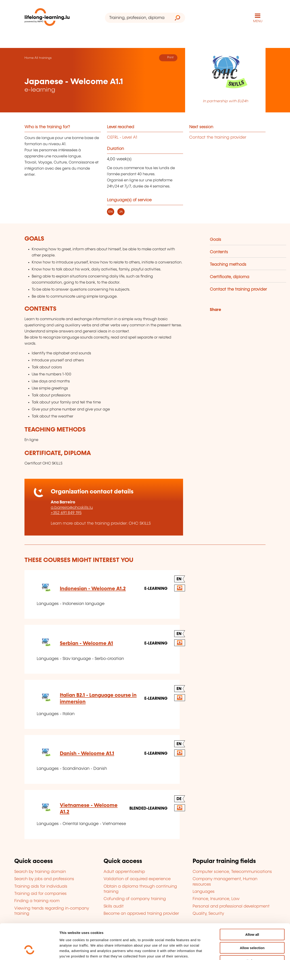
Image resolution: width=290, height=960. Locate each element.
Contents (219, 252)
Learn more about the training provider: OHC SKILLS (101, 523)
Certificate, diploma (229, 277)
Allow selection (252, 918)
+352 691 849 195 (66, 513)
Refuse (252, 931)
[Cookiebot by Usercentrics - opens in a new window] (29, 951)
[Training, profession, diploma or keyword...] (137, 18)
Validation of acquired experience (137, 879)
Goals (215, 240)
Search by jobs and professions (44, 879)
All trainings (43, 57)
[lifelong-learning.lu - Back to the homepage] (47, 18)
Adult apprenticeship (124, 872)
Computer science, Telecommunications (232, 872)
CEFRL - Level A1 (122, 137)
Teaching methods (228, 265)
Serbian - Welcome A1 (86, 643)
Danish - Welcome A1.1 (87, 753)
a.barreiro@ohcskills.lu (72, 508)
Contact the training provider (217, 137)
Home (29, 57)
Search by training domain (40, 872)
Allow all (252, 905)
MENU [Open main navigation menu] (257, 21)
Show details (238, 951)
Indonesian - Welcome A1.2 (93, 588)
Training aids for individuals (40, 886)
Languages (204, 892)
